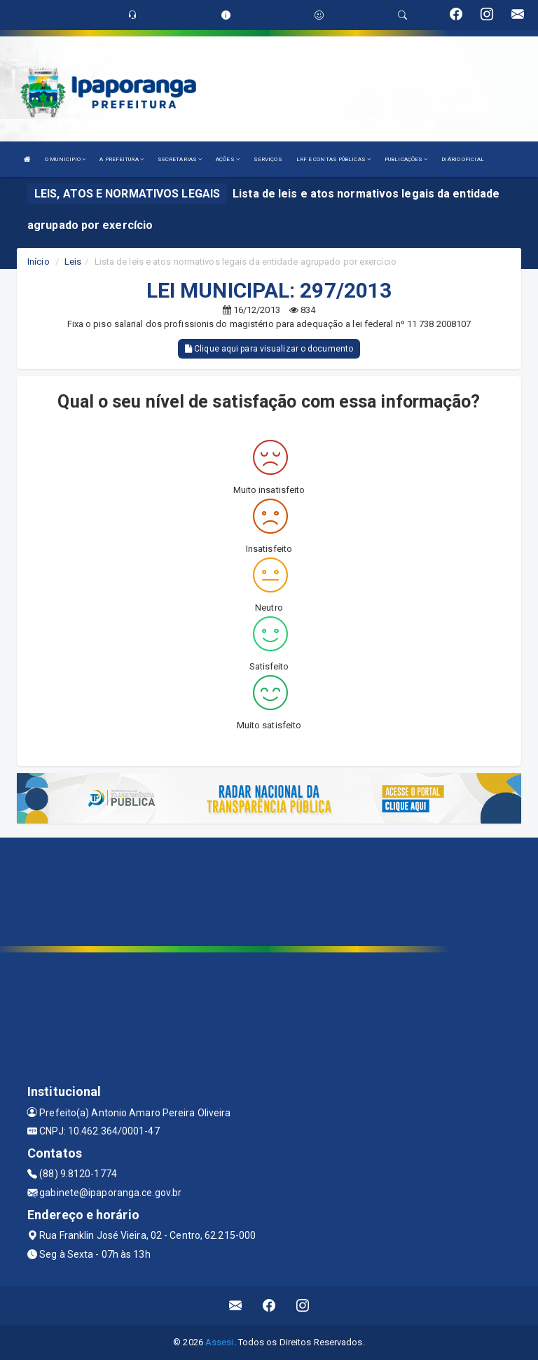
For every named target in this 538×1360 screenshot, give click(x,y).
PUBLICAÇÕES (406, 159)
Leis (72, 261)
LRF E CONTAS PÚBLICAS (333, 159)
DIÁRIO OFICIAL (462, 159)
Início (38, 261)
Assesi (219, 1342)
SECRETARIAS (180, 159)
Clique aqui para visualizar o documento (269, 349)
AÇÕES (228, 159)
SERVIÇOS (268, 159)
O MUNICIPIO (65, 159)
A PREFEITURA (121, 159)
